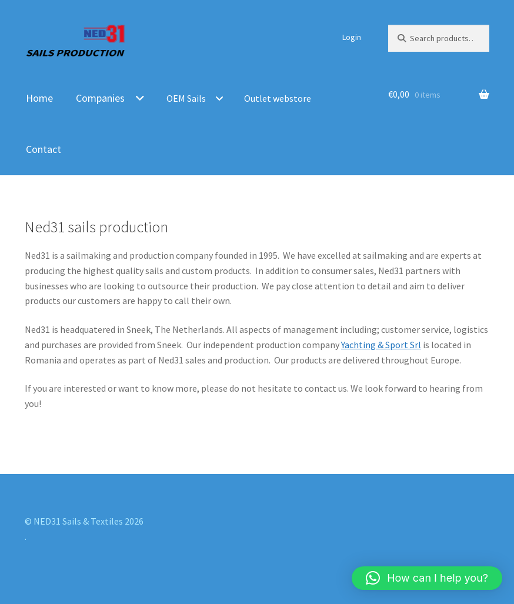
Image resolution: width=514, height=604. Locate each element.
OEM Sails (186, 98)
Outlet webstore (277, 98)
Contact (43, 149)
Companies (100, 98)
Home (39, 98)
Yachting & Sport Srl (381, 345)
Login (351, 37)
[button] (427, 578)
